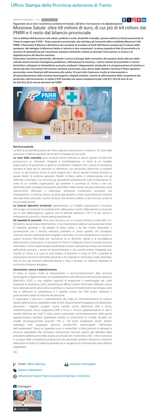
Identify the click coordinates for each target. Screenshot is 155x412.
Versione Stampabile (83, 364)
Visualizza (21, 408)
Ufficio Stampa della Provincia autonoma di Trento (61, 5)
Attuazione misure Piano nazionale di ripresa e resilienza (54, 376)
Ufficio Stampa (36, 364)
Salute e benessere (30, 370)
